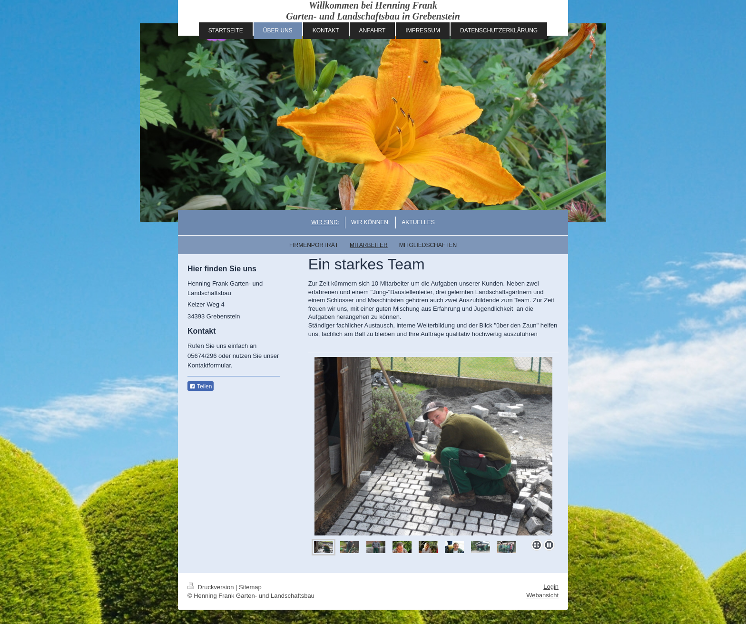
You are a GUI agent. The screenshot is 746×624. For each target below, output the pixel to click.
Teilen (200, 386)
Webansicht (542, 595)
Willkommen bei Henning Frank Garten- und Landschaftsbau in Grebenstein (373, 10)
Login (551, 586)
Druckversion (211, 587)
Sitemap (250, 587)
